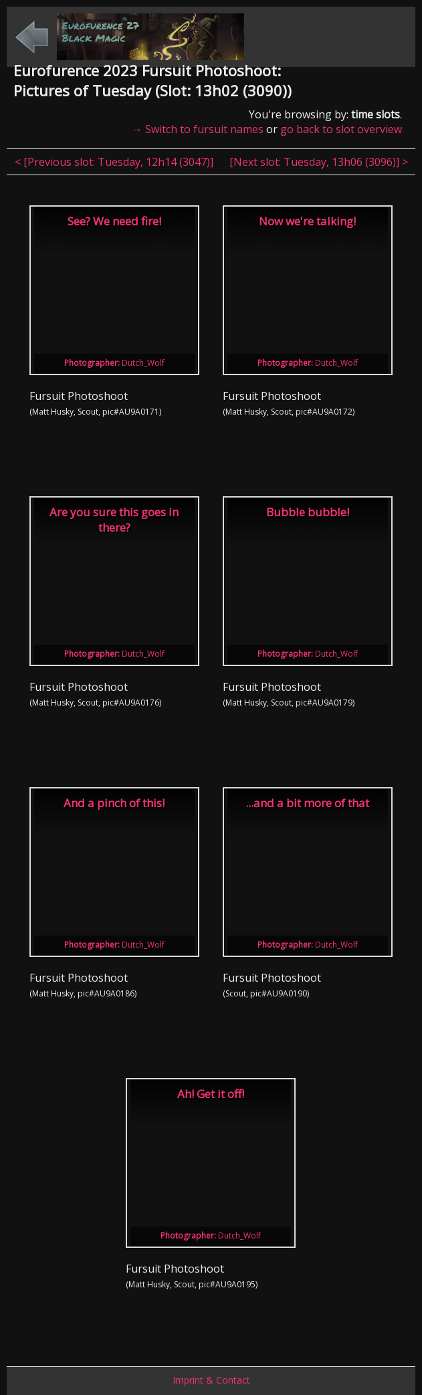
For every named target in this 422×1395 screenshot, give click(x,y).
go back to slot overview (341, 129)
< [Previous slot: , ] (115, 161)
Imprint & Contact (211, 1380)
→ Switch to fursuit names (197, 129)
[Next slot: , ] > (318, 161)
